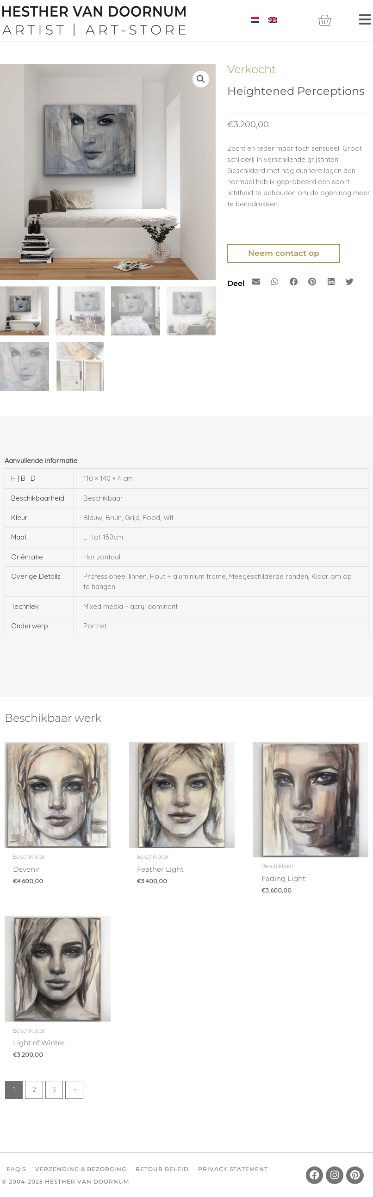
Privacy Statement (233, 1169)
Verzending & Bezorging (80, 1169)
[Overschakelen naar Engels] (272, 20)
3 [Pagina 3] (54, 1089)
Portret (94, 625)
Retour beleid (162, 1169)
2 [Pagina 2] (34, 1089)
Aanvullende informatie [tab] (41, 460)
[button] (201, 79)
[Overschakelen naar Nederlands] (255, 20)
